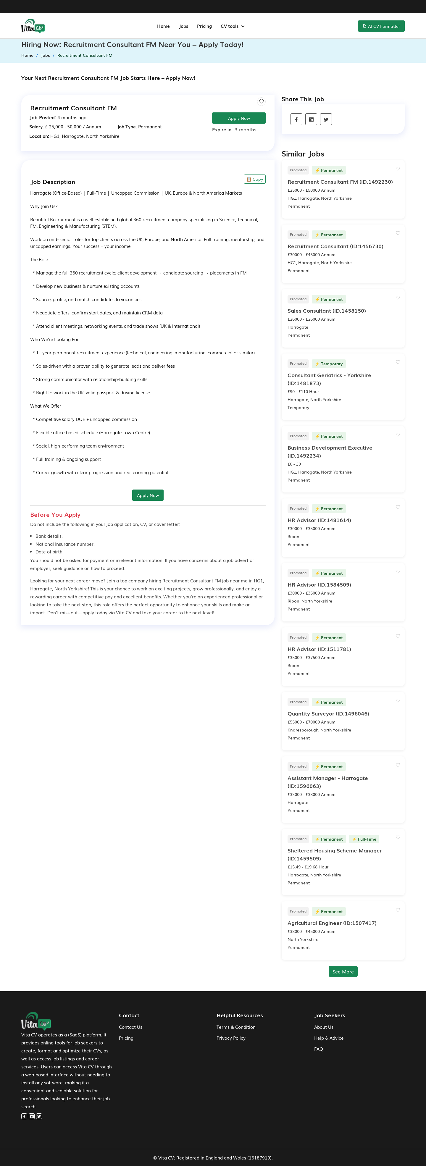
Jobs (45, 55)
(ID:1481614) (319, 520)
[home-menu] (33, 26)
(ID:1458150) (327, 310)
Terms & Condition (236, 1026)
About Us (323, 1026)
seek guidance (68, 568)
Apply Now (239, 118)
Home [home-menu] (163, 25)
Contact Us (130, 1026)
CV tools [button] (230, 25)
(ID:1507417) (332, 922)
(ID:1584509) (319, 584)
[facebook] (296, 120)
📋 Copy (254, 179)
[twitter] (326, 120)
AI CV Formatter (381, 26)
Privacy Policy (231, 1037)
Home (27, 55)
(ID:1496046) (328, 713)
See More (343, 971)
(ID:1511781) (319, 649)
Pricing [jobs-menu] (204, 25)
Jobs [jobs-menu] (183, 25)
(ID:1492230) (340, 181)
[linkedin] (311, 120)
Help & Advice (329, 1037)
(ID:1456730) (335, 246)
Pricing (126, 1037)
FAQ (318, 1048)
